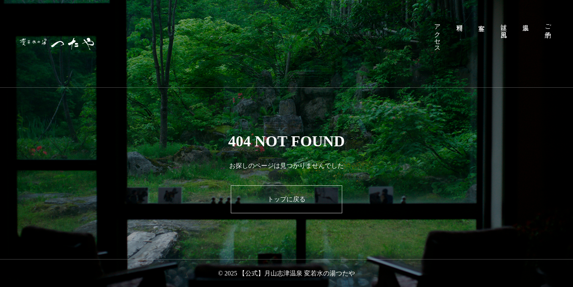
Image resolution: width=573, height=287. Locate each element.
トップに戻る (286, 199)
